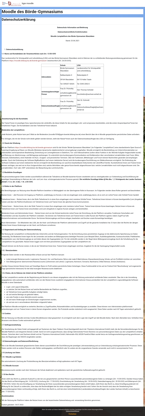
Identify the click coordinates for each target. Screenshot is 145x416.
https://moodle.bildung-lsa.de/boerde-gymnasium (28, 61)
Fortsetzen (72, 414)
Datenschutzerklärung (72, 411)
